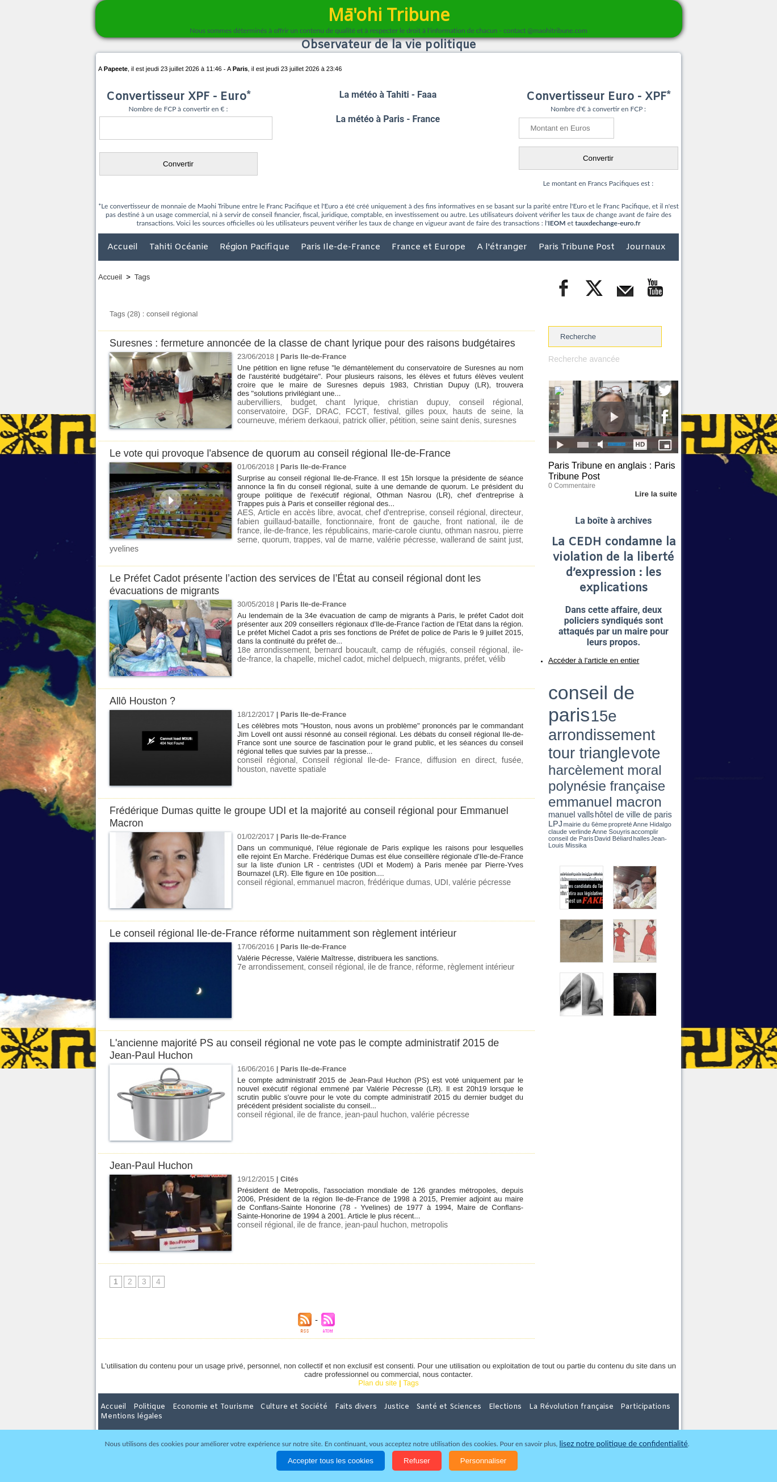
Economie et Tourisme (202, 1407)
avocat (340, 524)
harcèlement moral (578, 702)
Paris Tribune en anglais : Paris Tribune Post (607, 469)
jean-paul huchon (365, 1115)
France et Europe (430, 247)
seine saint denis (368, 431)
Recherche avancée (581, 358)
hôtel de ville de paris (655, 711)
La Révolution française (523, 1407)
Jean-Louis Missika (618, 721)
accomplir (668, 717)
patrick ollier (289, 431)
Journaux (645, 247)
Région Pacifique (256, 247)
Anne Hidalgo (605, 717)
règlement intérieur (462, 967)
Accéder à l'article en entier (585, 656)
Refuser (417, 1460)
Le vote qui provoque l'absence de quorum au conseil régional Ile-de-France (291, 465)
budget (294, 414)
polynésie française (641, 702)
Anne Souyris (650, 717)
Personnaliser (483, 1460)
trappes (249, 550)
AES (244, 524)
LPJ (552, 717)
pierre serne (470, 541)
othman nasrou (417, 541)
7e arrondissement (268, 967)
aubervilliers (256, 414)
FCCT (296, 423)
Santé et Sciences (412, 1407)
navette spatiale (263, 769)
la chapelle (279, 659)
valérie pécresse (340, 550)
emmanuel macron (323, 883)
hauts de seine (413, 423)
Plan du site (377, 1384)
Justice (366, 1407)
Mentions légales (647, 1407)
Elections (463, 1407)
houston (508, 761)
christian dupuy (386, 414)
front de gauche (369, 533)
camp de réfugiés (405, 650)
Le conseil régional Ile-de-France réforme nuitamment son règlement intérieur (295, 934)
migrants (418, 659)
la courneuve (469, 423)
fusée (481, 761)
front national (425, 533)
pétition (325, 431)
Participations (591, 1407)
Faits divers (330, 1407)
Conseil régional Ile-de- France (347, 761)
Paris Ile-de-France (342, 247)
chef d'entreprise (382, 524)
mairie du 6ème (568, 717)
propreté (587, 717)
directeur (485, 524)
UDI (425, 883)
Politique (144, 1407)
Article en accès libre (290, 524)
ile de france (475, 533)
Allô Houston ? (145, 702)
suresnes (415, 431)
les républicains (289, 541)
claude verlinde (627, 717)
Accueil (123, 247)
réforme (415, 967)
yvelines (461, 550)
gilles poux (361, 423)
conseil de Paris (560, 721)
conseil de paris (583, 682)
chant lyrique (333, 414)
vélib (467, 659)
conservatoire (499, 414)
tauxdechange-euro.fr (607, 223)
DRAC (269, 423)
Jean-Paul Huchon (154, 1166)
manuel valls (622, 711)
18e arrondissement (271, 650)
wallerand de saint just (407, 550)
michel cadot (322, 659)
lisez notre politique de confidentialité (624, 1443)
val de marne (287, 550)
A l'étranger (503, 247)
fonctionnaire (316, 533)
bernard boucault (340, 650)
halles (598, 721)
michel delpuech (373, 659)
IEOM (556, 223)
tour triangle (628, 693)
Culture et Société (275, 1407)
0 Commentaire (569, 482)
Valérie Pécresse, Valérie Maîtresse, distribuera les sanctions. (338, 959)
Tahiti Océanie (180, 247)
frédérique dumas (386, 883)
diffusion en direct (436, 761)
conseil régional (444, 414)
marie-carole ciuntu (354, 541)
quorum (508, 541)
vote (659, 693)
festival (323, 423)
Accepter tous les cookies (330, 1460)
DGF (244, 423)
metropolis (415, 1225)
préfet (445, 659)
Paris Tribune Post (578, 247)
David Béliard (583, 721)
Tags (142, 277)
